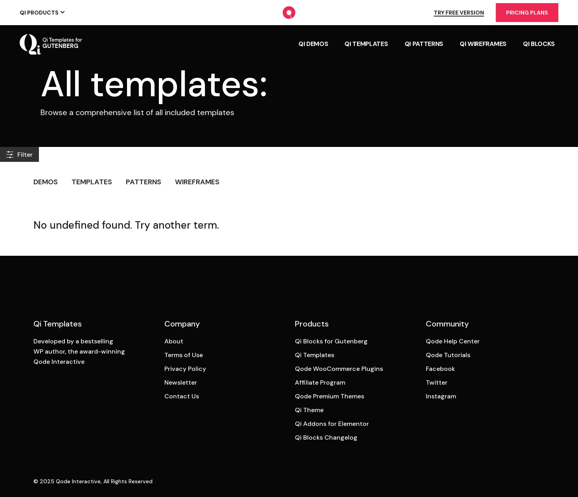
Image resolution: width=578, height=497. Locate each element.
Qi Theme (309, 410)
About (173, 341)
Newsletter (180, 382)
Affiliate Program (320, 382)
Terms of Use (183, 355)
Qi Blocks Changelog (326, 437)
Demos (45, 182)
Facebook (440, 369)
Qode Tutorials (448, 355)
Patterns (143, 182)
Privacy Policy (185, 369)
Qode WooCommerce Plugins (339, 369)
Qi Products (39, 12)
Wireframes (197, 182)
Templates (92, 182)
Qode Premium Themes (329, 396)
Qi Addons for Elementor (332, 424)
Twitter (436, 382)
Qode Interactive (78, 481)
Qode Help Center (453, 341)
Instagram (441, 396)
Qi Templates (314, 355)
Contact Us (181, 396)
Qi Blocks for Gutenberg (331, 341)
